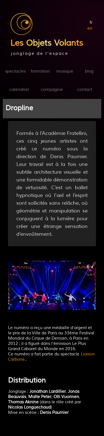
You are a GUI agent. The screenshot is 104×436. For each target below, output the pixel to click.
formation (40, 71)
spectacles (15, 71)
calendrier (19, 89)
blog (89, 71)
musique (64, 71)
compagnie (52, 89)
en (89, 28)
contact (84, 89)
